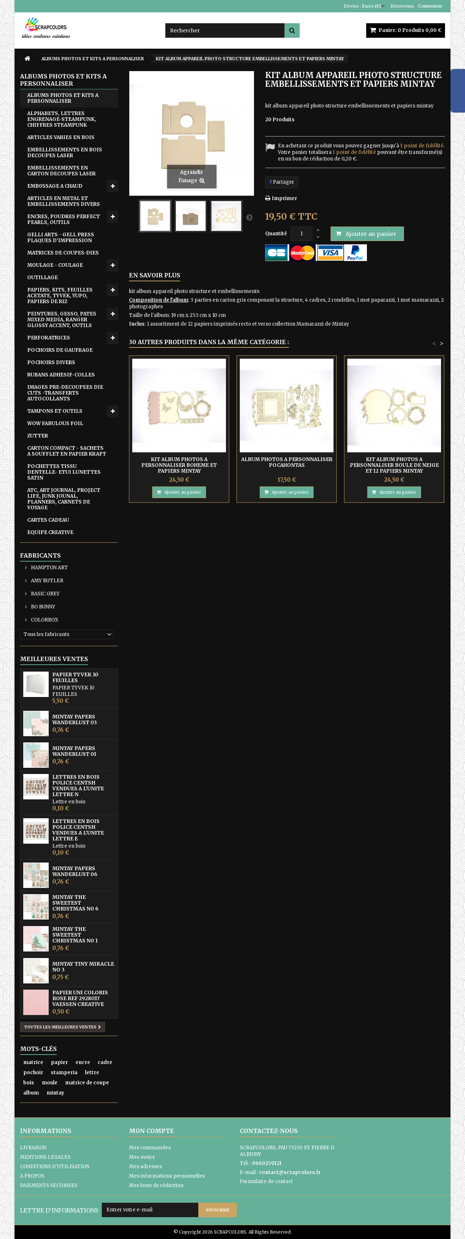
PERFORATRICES (48, 338)
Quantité (276, 234)
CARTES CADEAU (48, 520)
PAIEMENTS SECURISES (48, 1185)
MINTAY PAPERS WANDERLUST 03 (74, 719)
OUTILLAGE (42, 277)
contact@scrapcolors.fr (290, 1172)
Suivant (249, 217)
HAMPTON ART (49, 568)
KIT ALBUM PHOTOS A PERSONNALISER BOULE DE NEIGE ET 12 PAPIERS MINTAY (394, 465)
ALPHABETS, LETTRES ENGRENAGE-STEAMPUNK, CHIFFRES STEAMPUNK (61, 119)
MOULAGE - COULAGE (55, 265)
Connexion (430, 6)
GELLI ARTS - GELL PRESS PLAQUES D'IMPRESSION (60, 238)
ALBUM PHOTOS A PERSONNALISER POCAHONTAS (286, 462)
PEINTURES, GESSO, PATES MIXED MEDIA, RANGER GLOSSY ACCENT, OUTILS (61, 320)
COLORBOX (44, 620)
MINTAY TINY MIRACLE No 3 (83, 967)
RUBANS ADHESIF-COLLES (61, 375)
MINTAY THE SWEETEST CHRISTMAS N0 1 (75, 935)
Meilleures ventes (54, 659)
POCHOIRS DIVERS (51, 362)
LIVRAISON (33, 1148)
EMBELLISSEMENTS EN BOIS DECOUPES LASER (64, 153)
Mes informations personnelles (167, 1176)
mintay (55, 1093)
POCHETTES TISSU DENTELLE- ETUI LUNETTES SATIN (64, 472)
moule (49, 1083)
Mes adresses (145, 1166)
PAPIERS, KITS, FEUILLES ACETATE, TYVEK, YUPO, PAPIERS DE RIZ (60, 296)
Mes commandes (150, 1148)
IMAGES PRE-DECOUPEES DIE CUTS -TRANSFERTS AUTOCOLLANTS (65, 393)
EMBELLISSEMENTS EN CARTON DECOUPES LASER (61, 171)
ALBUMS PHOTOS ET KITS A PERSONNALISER (62, 98)
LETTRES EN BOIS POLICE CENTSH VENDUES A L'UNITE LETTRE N (78, 786)
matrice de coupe (87, 1083)
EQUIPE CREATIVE (50, 532)
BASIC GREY (45, 594)
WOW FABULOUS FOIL (55, 423)
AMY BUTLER (46, 581)
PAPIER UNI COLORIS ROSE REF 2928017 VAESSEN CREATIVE (80, 998)
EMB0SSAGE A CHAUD (54, 186)
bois (28, 1083)
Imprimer (284, 198)
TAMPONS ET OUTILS (54, 411)
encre (83, 1062)
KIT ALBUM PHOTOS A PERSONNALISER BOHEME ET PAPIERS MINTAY (179, 465)
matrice (33, 1062)
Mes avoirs (142, 1157)
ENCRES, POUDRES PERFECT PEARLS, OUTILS (63, 219)
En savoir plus (154, 275)
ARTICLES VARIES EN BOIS (60, 137)
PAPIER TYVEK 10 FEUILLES (75, 677)
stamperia (64, 1072)
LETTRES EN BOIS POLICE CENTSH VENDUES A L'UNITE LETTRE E (78, 830)
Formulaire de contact (266, 1181)
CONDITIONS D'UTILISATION (54, 1166)
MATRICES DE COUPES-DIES (63, 253)
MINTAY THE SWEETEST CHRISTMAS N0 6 (75, 903)
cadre (105, 1062)
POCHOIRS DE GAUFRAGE (60, 350)
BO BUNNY (42, 607)
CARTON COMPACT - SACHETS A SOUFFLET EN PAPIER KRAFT (66, 451)
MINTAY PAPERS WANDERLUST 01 (74, 751)
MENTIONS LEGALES (45, 1157)
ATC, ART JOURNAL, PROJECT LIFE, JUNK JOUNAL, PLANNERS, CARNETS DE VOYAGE (63, 499)
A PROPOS (32, 1176)
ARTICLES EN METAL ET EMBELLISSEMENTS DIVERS (63, 201)
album (31, 1093)
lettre (92, 1072)
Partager (281, 182)
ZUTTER (37, 436)
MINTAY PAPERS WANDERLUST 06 (74, 871)
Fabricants (40, 555)
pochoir (33, 1072)
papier (59, 1062)
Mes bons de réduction (156, 1185)
